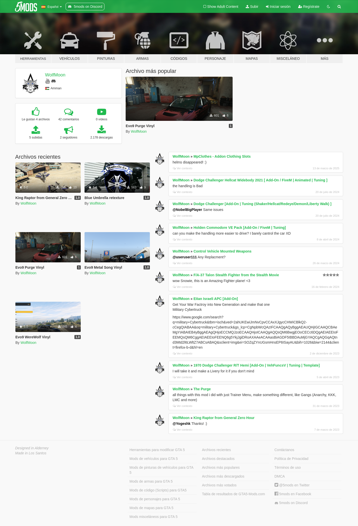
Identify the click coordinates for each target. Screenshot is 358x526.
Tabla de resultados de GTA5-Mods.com (233, 494)
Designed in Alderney (32, 448)
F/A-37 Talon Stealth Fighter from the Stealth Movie (236, 275)
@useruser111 (185, 257)
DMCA (279, 476)
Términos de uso (287, 467)
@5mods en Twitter (292, 485)
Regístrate (308, 7)
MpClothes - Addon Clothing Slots (222, 156)
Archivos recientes (216, 450)
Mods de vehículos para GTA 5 (153, 459)
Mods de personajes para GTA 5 (154, 499)
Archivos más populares (221, 467)
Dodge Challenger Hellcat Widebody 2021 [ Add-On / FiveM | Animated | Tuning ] (260, 180)
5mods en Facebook (292, 494)
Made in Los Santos (30, 453)
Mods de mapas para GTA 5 (151, 508)
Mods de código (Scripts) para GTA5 (157, 490)
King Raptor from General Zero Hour (224, 418)
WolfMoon (55, 74)
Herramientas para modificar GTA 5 (157, 450)
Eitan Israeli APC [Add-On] (216, 299)
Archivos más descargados (223, 476)
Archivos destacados (218, 459)
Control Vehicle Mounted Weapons (223, 251)
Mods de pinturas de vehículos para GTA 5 (161, 470)
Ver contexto (182, 168)
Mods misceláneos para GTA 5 (153, 517)
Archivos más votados (219, 485)
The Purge (202, 389)
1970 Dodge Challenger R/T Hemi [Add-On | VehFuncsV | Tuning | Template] (257, 365)
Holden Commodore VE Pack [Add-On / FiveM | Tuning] (240, 228)
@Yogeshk (181, 424)
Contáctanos (284, 450)
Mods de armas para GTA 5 (151, 481)
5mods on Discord (291, 503)
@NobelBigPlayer (187, 210)
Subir (252, 7)
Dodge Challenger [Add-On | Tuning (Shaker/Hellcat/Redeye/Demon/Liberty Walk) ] (263, 204)
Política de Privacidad (291, 459)
